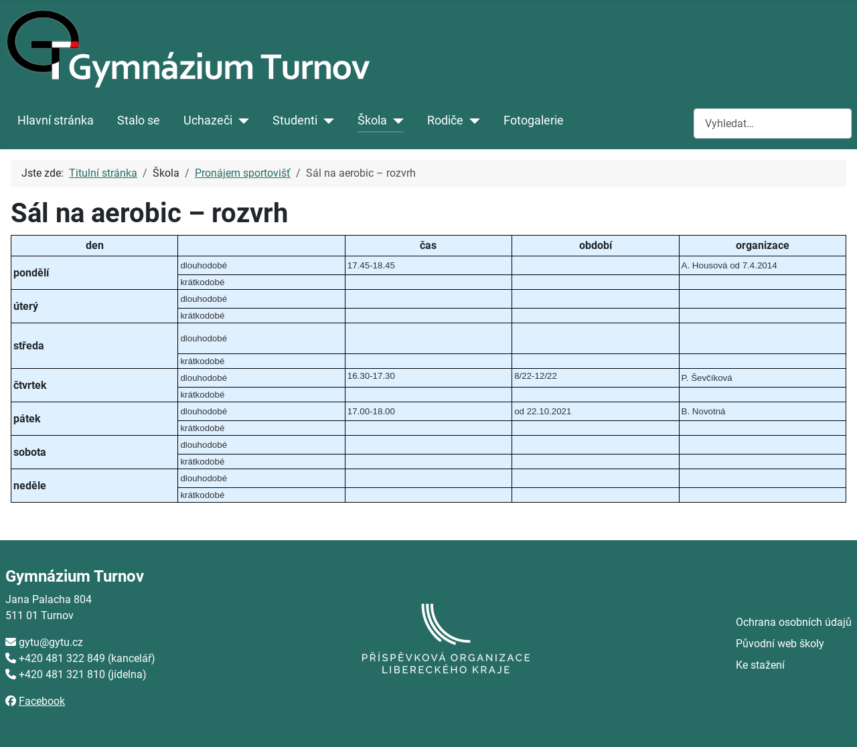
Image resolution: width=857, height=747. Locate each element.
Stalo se (138, 120)
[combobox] (773, 123)
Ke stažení (760, 665)
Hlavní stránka (55, 120)
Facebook (42, 701)
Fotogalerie (533, 120)
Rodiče (445, 120)
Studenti (294, 120)
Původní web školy (780, 643)
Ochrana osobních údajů (794, 622)
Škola (372, 120)
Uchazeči (207, 120)
